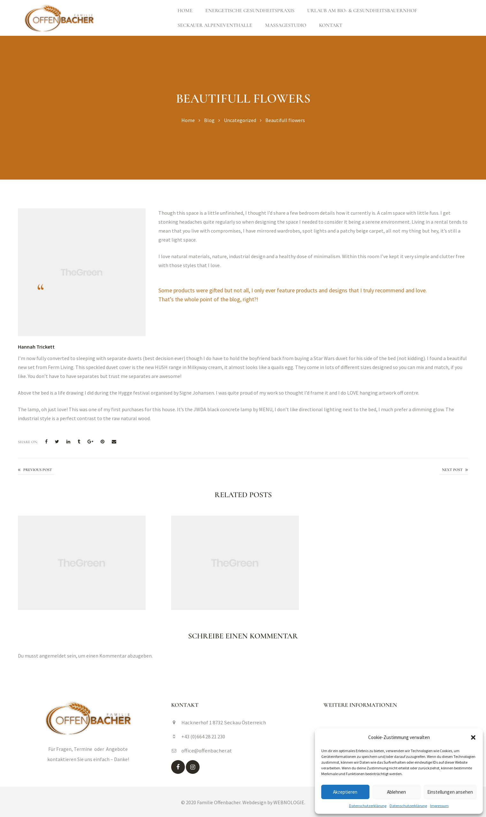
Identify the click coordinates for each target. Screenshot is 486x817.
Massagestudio (285, 25)
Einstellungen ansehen (450, 792)
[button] (473, 737)
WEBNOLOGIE (288, 801)
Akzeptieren (345, 792)
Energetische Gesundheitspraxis (249, 10)
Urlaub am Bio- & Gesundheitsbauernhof (362, 10)
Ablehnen (396, 792)
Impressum (439, 805)
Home (185, 10)
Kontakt (330, 25)
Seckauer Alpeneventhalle (215, 25)
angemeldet (52, 655)
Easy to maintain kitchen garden (36, 470)
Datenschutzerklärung (367, 805)
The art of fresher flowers (453, 470)
